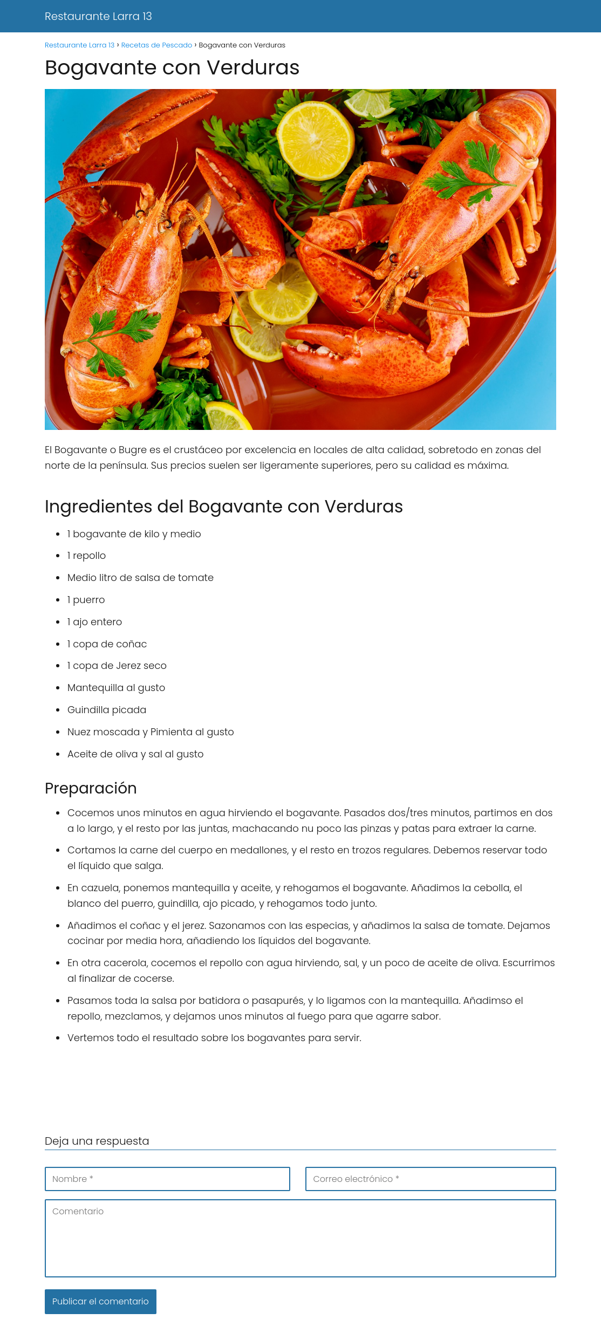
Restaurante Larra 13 (98, 16)
